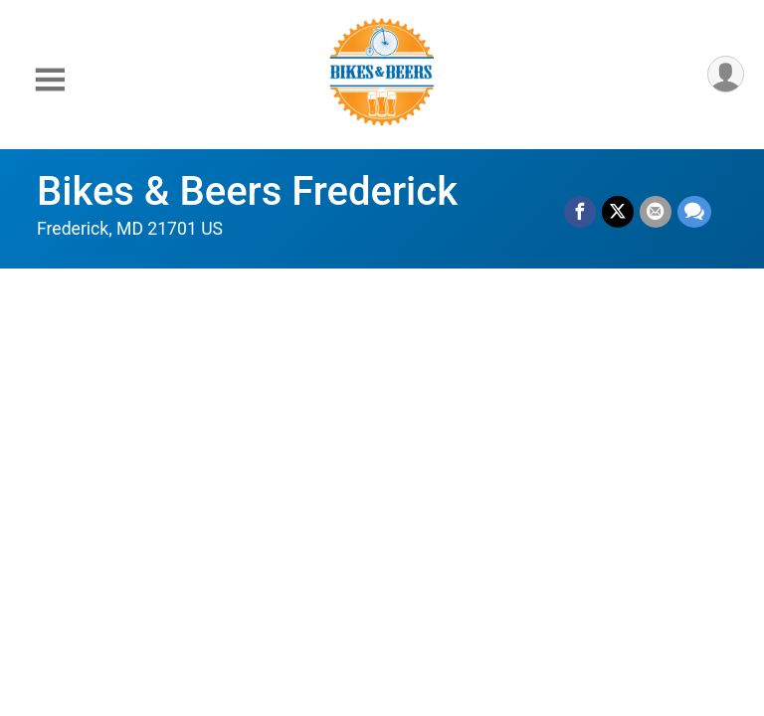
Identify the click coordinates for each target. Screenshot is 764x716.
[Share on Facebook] (580, 212)
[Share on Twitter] (618, 212)
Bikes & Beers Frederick (247, 191)
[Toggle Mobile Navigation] (50, 80)
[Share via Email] (655, 212)
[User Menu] (725, 74)
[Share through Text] (694, 212)
